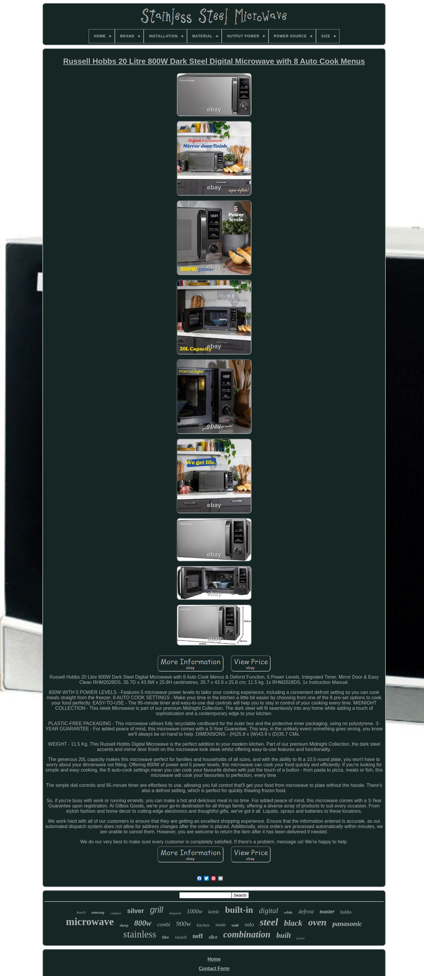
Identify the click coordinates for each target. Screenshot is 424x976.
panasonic (347, 923)
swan (220, 924)
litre (165, 937)
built (283, 935)
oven (317, 922)
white (288, 912)
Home (214, 959)
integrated (175, 913)
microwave (90, 921)
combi (163, 924)
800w (143, 923)
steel (269, 922)
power (301, 938)
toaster (327, 912)
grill (156, 910)
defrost (306, 911)
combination (246, 934)
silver (135, 911)
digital (268, 911)
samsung (97, 912)
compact (115, 913)
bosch (81, 912)
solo (249, 924)
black (293, 922)
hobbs (346, 912)
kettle (213, 912)
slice (213, 937)
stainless (139, 934)
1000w (194, 911)
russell (181, 937)
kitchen (203, 925)
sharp (124, 925)
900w (183, 923)
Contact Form (214, 968)
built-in (239, 910)
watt (234, 925)
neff (198, 936)
